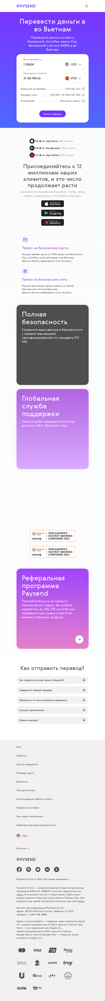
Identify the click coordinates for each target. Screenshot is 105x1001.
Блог (19, 746)
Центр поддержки (27, 764)
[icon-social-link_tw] (56, 869)
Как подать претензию (30, 816)
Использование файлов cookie (34, 798)
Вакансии (22, 781)
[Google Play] (52, 213)
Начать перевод (52, 114)
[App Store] (52, 203)
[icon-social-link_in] (28, 869)
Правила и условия (28, 807)
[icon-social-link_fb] (19, 869)
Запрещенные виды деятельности (36, 825)
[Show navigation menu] (86, 6)
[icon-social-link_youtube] (38, 869)
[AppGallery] (52, 222)
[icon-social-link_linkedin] (47, 869)
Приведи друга (25, 772)
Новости (21, 755)
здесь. (20, 894)
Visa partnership (26, 790)
